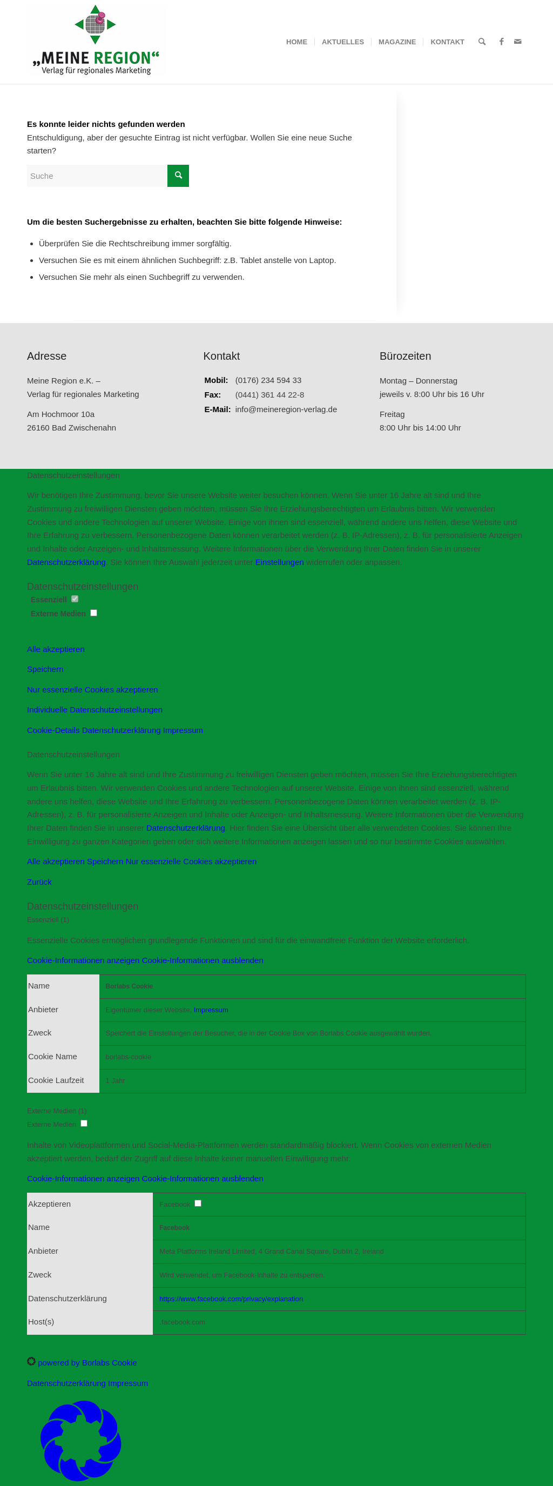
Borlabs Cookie (129, 986)
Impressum (183, 730)
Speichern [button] (45, 669)
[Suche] (482, 42)
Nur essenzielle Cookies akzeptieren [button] (92, 689)
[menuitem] (296, 42)
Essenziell (54, 600)
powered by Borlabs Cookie (82, 1362)
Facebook (174, 1228)
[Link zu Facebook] (502, 41)
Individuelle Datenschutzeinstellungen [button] (95, 709)
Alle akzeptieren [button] (56, 649)
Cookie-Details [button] (54, 730)
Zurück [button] (39, 881)
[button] (145, 960)
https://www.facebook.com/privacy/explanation (231, 1299)
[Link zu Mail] (518, 41)
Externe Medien (64, 614)
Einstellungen (279, 562)
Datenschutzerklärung (66, 562)
